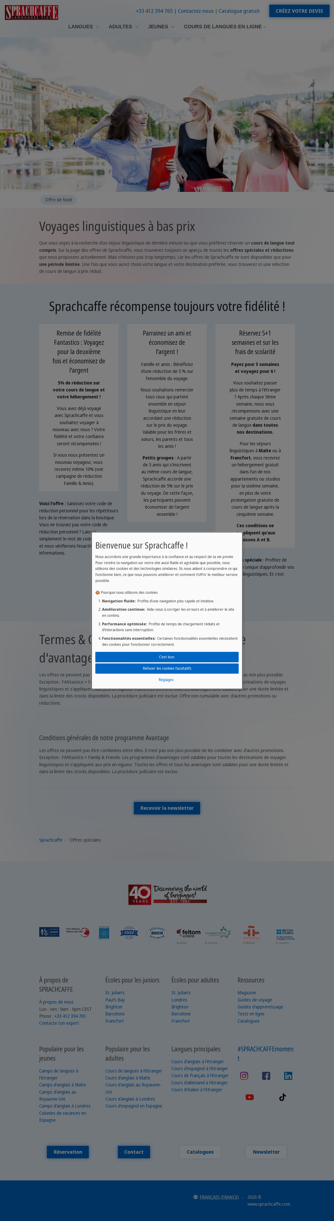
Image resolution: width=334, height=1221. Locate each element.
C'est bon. (167, 656)
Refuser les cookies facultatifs (167, 668)
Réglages (166, 679)
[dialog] (167, 610)
